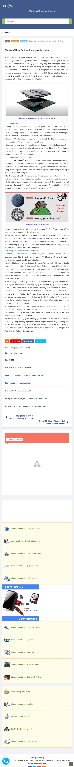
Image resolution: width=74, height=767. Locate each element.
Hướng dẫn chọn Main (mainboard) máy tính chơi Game (26, 399)
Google (16, 341)
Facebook (28, 341)
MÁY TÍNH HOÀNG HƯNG (61, 755)
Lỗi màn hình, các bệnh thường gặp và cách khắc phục (25, 406)
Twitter (40, 341)
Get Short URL (24, 348)
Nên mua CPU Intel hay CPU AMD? (18, 391)
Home (7, 41)
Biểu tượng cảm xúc (15, 434)
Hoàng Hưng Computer (37, 758)
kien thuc (15, 41)
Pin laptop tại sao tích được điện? (18, 383)
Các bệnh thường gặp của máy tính (18, 367)
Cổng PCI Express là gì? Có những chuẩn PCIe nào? (24, 375)
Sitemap (41, 752)
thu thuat (24, 41)
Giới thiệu (33, 752)
